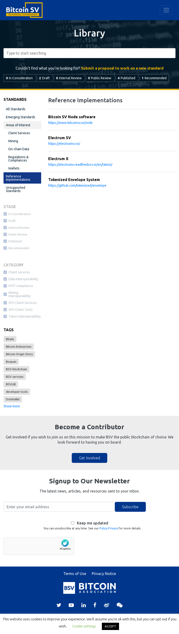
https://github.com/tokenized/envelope (77, 185)
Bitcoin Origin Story (19, 354)
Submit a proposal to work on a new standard (122, 68)
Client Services (19, 133)
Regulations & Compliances (18, 158)
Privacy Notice (104, 573)
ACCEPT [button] (110, 626)
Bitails (10, 339)
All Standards (15, 109)
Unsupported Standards (15, 189)
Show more (12, 406)
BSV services (15, 376)
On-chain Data (18, 149)
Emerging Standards (20, 117)
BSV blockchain (16, 369)
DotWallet (13, 399)
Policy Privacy (108, 528)
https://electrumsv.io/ (64, 144)
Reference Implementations (18, 177)
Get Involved (89, 458)
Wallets (14, 168)
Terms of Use (74, 573)
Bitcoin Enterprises (19, 346)
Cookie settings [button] (84, 626)
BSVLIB (11, 384)
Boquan (11, 361)
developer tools (17, 391)
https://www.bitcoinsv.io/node (70, 123)
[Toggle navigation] (166, 10)
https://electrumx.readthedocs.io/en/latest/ (80, 164)
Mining (13, 141)
